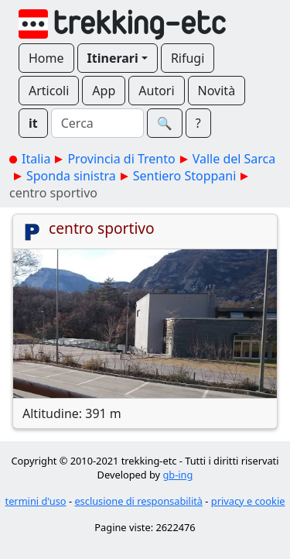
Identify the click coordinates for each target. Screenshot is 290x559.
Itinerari (112, 58)
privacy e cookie (248, 501)
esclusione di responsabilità (138, 501)
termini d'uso (36, 501)
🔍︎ (164, 123)
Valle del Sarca (234, 158)
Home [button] (46, 58)
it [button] (33, 123)
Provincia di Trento (121, 158)
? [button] (198, 123)
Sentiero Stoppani (185, 175)
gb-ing (177, 475)
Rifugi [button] (187, 58)
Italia (36, 158)
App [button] (103, 90)
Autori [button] (156, 90)
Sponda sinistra (71, 175)
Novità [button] (217, 90)
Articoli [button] (49, 90)
